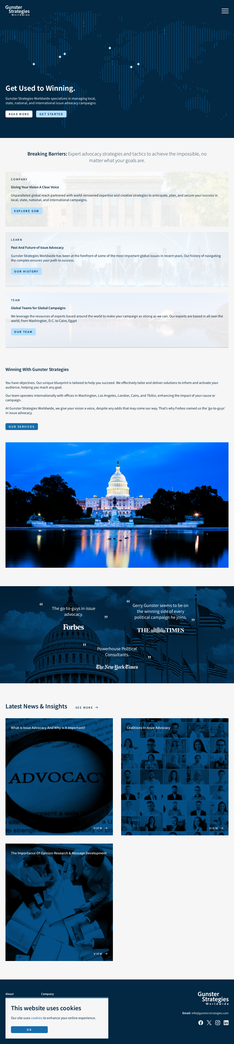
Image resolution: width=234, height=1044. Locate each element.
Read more (19, 114)
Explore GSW (26, 211)
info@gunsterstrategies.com (210, 1013)
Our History (26, 271)
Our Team (23, 332)
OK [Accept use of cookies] (29, 1029)
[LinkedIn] (226, 1024)
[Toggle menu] (225, 11)
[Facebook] (200, 1024)
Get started (51, 114)
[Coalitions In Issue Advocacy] (175, 777)
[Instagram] (217, 1024)
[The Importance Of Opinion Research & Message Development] (59, 902)
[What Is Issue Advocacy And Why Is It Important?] (59, 777)
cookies (37, 1018)
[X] (209, 1024)
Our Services (22, 426)
